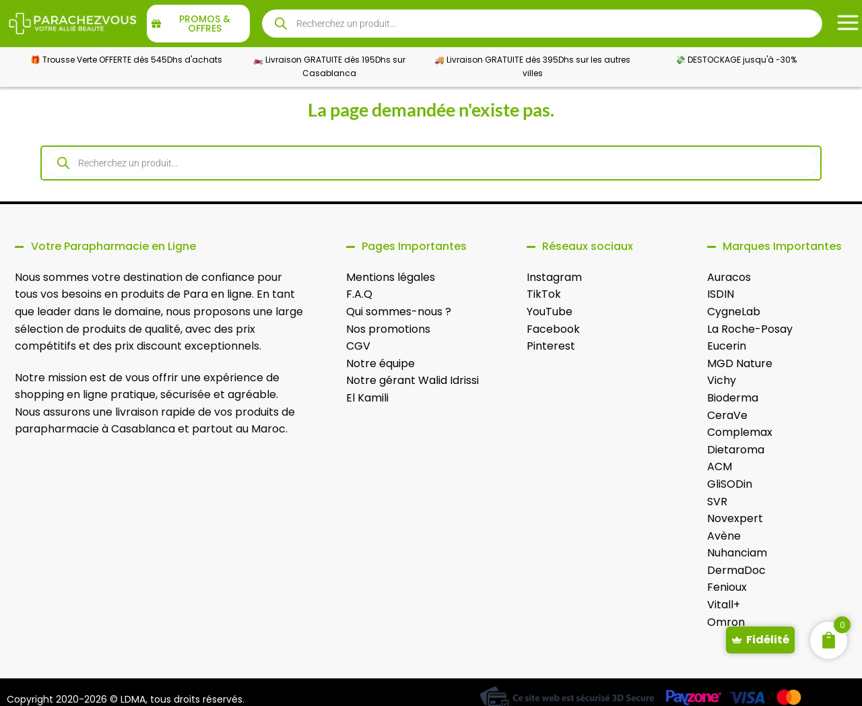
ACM (719, 466)
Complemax (739, 432)
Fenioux (727, 587)
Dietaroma (735, 449)
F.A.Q (359, 294)
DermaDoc (736, 570)
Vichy (721, 380)
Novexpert (735, 518)
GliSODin (729, 484)
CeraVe (727, 415)
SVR (717, 501)
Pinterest (551, 346)
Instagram (554, 277)
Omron (726, 622)
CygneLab (733, 311)
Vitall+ (723, 604)
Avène (724, 536)
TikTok (544, 294)
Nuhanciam (737, 552)
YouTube (549, 311)
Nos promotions (388, 329)
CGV (358, 346)
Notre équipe (380, 363)
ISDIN (720, 294)
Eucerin (726, 346)
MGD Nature (739, 363)
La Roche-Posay (750, 329)
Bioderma (732, 398)
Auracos (729, 277)
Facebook (553, 329)
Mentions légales (390, 277)
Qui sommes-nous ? (398, 311)
